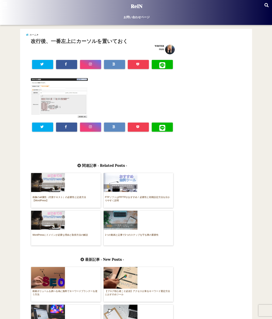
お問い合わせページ (137, 17)
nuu (161, 52)
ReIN (136, 6)
